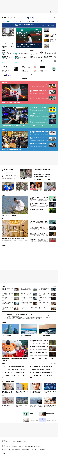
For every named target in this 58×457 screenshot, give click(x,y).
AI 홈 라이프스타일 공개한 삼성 (44, 302)
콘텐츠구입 (8, 446)
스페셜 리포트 (4, 322)
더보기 (40, 21)
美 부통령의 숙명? (46, 62)
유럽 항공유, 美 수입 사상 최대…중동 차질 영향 (21, 62)
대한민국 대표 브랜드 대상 (10, 381)
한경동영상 (4, 245)
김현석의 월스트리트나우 (5, 52)
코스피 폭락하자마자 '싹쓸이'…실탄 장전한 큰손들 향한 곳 (14, 369)
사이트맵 (16, 446)
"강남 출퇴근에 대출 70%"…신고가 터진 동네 (42, 176)
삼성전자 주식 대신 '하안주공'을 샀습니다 (8, 37)
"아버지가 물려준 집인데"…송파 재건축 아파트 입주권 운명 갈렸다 (36, 406)
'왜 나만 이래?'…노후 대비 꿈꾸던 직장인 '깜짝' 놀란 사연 (26, 298)
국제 (24, 21)
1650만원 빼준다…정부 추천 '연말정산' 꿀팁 (9, 176)
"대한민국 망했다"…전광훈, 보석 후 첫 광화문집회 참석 (8, 191)
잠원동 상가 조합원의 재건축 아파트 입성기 (22, 406)
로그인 (55, 17)
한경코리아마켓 (4, 21)
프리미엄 (37, 21)
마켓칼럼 (16, 56)
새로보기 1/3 (54, 286)
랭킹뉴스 (3, 363)
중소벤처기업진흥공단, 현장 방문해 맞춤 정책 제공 (22, 392)
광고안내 (14, 441)
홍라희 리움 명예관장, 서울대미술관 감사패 (7, 308)
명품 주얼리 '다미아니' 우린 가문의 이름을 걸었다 (13, 238)
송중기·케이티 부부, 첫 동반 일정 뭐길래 (35, 191)
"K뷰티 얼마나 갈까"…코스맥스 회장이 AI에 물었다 (8, 47)
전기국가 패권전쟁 (26, 335)
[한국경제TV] (5, 17)
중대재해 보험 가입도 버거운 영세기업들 (35, 62)
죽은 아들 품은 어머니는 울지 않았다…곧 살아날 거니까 (26, 303)
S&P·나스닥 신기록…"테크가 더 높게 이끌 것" (8, 62)
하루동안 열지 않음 (52, 25)
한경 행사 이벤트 (4, 410)
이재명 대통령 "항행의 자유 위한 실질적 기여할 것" (29, 307)
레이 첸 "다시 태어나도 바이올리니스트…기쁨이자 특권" (39, 203)
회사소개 (3, 441)
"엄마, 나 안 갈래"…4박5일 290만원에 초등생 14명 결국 (14, 366)
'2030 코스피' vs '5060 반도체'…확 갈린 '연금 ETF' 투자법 (7, 44)
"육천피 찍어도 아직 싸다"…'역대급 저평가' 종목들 (28, 44)
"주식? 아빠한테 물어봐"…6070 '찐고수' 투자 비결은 (38, 91)
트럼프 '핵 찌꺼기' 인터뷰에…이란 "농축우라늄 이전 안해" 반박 (39, 114)
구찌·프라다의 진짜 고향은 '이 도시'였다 (37, 227)
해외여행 (46, 358)
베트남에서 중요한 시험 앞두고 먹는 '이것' (37, 233)
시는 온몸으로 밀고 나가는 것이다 (35, 57)
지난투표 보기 (48, 317)
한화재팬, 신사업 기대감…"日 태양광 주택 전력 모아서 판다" (7, 294)
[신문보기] (2, 17)
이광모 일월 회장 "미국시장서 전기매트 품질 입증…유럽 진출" (7, 392)
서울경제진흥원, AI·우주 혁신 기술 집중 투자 (50, 392)
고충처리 (10, 441)
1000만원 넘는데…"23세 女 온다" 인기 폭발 (9, 170)
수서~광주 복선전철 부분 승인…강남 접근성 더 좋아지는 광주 (39, 132)
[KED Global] (11, 17)
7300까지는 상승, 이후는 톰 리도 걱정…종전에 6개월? (7, 58)
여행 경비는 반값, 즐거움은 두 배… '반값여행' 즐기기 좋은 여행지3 (39, 341)
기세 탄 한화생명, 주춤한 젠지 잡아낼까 (45, 298)
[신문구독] (14, 17)
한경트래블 (4, 339)
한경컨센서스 (34, 102)
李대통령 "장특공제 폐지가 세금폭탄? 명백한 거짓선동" (53, 40)
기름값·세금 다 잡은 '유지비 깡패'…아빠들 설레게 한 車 (26, 294)
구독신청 (7, 441)
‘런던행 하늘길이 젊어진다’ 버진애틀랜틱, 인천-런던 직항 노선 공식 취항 (15, 359)
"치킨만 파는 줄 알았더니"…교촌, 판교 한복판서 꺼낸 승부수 (7, 298)
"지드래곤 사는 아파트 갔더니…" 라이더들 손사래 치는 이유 (15, 375)
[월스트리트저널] (8, 17)
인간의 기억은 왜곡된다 (43, 307)
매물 (43, 149)
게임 (29, 21)
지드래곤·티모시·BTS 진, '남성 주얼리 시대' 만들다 (39, 239)
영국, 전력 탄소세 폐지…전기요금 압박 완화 (21, 54)
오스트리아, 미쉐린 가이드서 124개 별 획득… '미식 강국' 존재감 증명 (39, 347)
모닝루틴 (32, 21)
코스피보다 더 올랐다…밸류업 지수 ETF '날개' (38, 85)
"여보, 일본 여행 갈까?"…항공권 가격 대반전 (42, 169)
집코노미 (13, 21)
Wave (27, 21)
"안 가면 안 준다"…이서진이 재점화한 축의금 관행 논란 (19, 315)
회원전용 (3, 50)
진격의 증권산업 (6, 335)
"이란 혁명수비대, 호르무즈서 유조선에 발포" (53, 29)
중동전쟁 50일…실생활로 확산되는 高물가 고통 (34, 54)
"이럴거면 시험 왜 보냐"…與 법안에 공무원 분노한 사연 (14, 372)
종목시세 (43, 125)
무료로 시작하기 (24, 78)
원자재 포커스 (17, 60)
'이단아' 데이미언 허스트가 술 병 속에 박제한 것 (38, 221)
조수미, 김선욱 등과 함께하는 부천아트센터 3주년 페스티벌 (39, 197)
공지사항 (24, 410)
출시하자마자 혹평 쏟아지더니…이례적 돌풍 (42, 172)
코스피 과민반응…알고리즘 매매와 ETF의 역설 (21, 58)
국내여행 (40, 358)
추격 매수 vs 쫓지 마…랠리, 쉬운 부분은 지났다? (8, 54)
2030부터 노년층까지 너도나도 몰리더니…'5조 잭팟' (44, 294)
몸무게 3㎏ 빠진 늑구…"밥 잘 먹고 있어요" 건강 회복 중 (25, 178)
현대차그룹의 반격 (44, 335)
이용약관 (26, 446)
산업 (22, 21)
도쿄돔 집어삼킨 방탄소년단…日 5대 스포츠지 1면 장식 (22, 191)
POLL (3, 312)
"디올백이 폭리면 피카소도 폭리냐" (48, 54)
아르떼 (3, 195)
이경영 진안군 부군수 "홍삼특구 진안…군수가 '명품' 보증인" (35, 392)
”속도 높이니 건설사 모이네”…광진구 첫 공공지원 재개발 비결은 (26, 289)
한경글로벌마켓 (9, 21)
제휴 (6, 446)
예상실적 (34, 125)
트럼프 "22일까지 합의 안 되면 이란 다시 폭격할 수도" (53, 35)
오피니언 (17, 21)
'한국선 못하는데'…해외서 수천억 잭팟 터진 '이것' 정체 (7, 303)
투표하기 (48, 315)
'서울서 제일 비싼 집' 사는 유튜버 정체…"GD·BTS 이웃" (39, 144)
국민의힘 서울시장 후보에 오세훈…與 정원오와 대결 (8, 40)
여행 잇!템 (52, 358)
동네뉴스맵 (34, 149)
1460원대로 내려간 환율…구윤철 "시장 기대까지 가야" (53, 45)
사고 (55, 409)
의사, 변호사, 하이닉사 (6, 405)
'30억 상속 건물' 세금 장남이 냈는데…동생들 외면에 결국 (50, 406)
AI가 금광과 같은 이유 (47, 57)
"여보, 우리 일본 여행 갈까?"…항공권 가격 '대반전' (13, 378)
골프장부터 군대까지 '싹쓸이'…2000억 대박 (42, 174)
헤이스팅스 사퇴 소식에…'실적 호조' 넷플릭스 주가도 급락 (38, 120)
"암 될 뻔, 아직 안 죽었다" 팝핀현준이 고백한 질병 (49, 191)
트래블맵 (33, 358)
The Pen (3, 395)
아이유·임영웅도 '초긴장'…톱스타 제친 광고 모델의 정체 (42, 372)
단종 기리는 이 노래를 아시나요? (9, 215)
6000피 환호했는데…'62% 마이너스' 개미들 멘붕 (41, 369)
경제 (20, 21)
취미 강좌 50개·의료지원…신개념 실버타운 (11, 149)
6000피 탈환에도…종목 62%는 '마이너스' (11, 102)
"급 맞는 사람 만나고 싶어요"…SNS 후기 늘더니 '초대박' (42, 375)
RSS (22, 446)
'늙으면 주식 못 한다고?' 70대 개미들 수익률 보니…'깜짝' (42, 378)
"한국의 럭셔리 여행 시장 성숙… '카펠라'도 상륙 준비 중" (38, 353)
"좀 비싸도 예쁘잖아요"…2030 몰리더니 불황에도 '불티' (42, 366)
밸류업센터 (51, 149)
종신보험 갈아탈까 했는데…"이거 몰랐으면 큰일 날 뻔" (7, 289)
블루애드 (18, 441)
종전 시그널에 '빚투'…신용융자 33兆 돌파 (37, 97)
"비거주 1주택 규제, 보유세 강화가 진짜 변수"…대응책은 (45, 289)
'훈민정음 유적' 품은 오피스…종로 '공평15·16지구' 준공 (38, 138)
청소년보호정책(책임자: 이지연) (38, 446)
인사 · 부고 (52, 409)
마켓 (52, 102)
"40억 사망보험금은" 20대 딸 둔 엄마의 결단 (42, 179)
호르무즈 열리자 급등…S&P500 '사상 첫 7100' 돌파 (13, 126)
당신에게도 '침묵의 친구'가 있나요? (36, 209)
